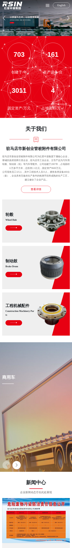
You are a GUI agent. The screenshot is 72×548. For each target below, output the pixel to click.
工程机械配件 (17, 306)
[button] (68, 18)
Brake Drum (11, 266)
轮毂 (9, 214)
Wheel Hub (11, 220)
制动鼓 (11, 261)
